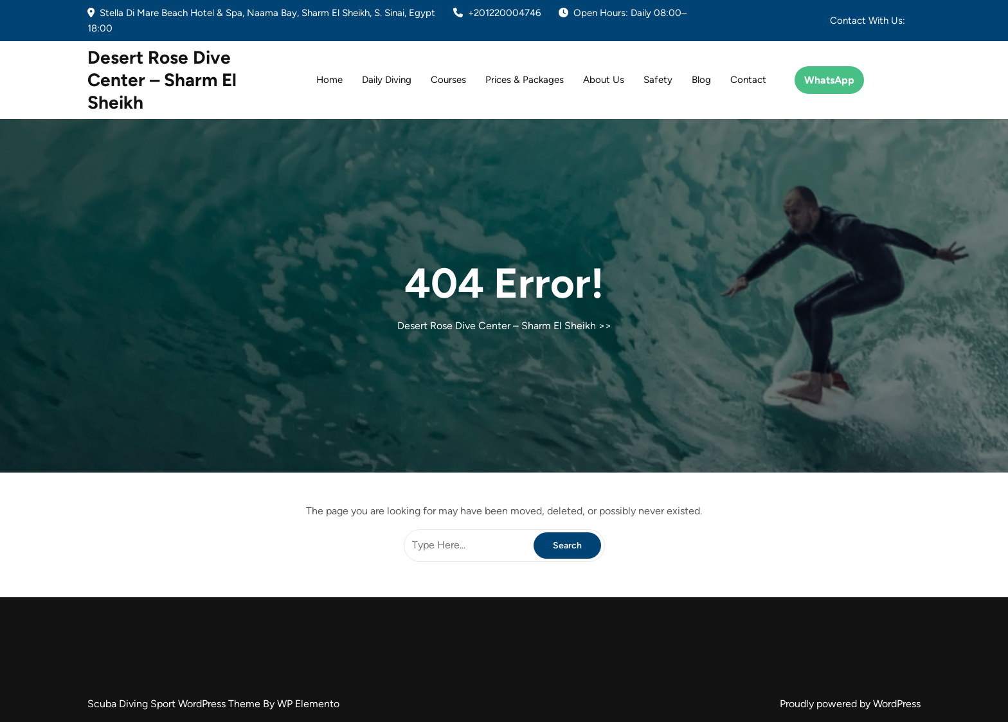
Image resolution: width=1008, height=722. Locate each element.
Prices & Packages (524, 80)
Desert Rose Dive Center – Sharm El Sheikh (162, 79)
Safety (658, 80)
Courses (448, 80)
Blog (701, 80)
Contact (748, 80)
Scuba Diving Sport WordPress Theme (175, 704)
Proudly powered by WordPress (850, 704)
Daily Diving (386, 80)
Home (329, 80)
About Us (603, 80)
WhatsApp (829, 80)
